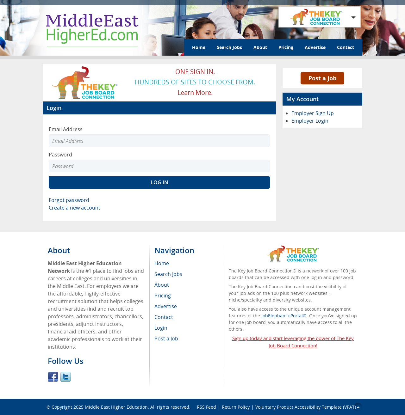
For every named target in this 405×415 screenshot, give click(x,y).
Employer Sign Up (312, 113)
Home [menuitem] (161, 263)
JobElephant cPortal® (284, 316)
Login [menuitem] (160, 327)
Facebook (53, 377)
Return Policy (236, 407)
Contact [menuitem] (163, 317)
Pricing (285, 47)
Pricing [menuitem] (162, 295)
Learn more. (195, 92)
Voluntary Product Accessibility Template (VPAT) (305, 407)
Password (60, 154)
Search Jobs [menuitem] (168, 274)
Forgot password (69, 200)
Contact (345, 47)
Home (198, 47)
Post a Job (322, 78)
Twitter (65, 377)
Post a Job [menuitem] (166, 338)
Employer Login (309, 120)
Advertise (315, 47)
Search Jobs (229, 47)
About (260, 47)
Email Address (66, 129)
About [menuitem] (161, 284)
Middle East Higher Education (116, 407)
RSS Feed (206, 407)
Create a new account (74, 207)
